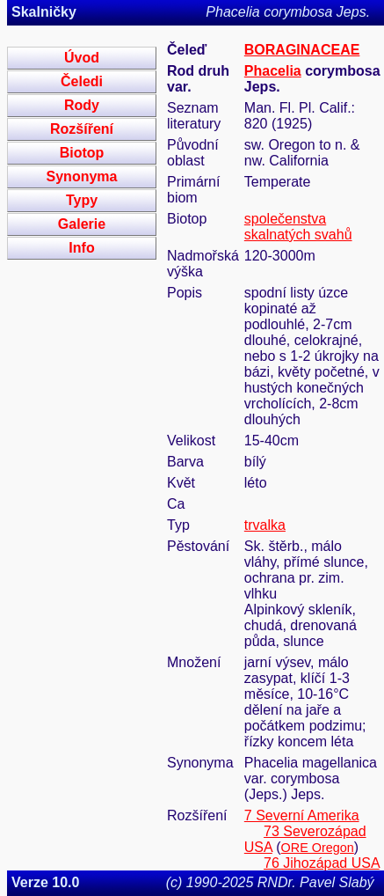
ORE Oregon (317, 848)
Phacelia (272, 70)
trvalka (265, 525)
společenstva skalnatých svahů (298, 226)
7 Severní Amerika (301, 815)
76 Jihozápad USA (322, 863)
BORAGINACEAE (302, 49)
